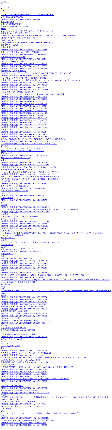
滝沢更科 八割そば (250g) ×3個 (13, 57)
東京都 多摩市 (6, 47)
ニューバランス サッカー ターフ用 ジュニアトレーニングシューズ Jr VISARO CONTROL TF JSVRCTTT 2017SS (45, 357)
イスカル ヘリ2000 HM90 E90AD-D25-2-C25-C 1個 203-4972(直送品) (27, 15)
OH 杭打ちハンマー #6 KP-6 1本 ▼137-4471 (18, 38)
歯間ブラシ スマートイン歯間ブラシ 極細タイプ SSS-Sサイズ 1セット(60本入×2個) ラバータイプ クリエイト (44, 275)
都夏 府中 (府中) (7, 22)
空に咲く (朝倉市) (8, 365)
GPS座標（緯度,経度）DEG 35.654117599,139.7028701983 (23, 376)
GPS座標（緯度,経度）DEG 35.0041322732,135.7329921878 (24, 111)
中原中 (3, 416)
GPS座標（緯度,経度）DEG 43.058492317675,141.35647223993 (25, 165)
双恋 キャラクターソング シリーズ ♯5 (16, 258)
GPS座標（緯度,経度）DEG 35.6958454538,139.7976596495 (24, 134)
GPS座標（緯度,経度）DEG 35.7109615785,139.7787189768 (24, 85)
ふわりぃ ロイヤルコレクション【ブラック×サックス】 (23, 148)
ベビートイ (5, 193)
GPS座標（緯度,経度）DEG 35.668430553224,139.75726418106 (25, 207)
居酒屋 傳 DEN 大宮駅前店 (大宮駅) (15, 33)
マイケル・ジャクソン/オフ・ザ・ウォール (18, 401)
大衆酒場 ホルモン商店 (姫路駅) (13, 71)
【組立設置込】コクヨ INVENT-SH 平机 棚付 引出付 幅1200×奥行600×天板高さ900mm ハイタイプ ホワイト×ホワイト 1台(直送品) (52, 233)
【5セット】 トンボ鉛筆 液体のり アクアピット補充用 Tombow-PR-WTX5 (30, 172)
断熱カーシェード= (8, 348)
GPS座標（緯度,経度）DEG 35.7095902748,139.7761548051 (24, 372)
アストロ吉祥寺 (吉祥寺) (10, 346)
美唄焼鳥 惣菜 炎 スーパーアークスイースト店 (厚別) (22, 306)
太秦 (2, 160)
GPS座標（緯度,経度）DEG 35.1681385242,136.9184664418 (24, 113)
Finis (2, 289)
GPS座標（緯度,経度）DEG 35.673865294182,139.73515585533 (25, 221)
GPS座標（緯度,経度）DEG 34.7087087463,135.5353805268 (24, 273)
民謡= (3, 256)
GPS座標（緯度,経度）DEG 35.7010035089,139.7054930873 (24, 369)
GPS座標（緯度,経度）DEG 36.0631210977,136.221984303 (23, 265)
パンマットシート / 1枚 (10, 318)
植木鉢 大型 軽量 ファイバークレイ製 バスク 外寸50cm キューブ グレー (29, 167)
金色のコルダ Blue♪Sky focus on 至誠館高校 (18, 330)
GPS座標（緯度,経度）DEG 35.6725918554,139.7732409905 (24, 120)
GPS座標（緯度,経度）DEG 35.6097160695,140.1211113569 (24, 106)
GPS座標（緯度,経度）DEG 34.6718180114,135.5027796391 (24, 374)
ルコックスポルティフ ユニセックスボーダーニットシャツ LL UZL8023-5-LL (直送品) (35, 379)
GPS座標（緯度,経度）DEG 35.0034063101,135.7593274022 (24, 299)
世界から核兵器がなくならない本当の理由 (18, 334)
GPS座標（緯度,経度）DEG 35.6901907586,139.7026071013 (24, 137)
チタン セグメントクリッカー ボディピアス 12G (20, 52)
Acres (3, 332)
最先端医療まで (7, 245)
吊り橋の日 (5, 181)
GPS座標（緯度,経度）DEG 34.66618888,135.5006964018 (23, 323)
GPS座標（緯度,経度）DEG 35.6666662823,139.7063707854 (24, 162)
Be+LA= (4, 247)
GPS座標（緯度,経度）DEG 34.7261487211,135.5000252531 (24, 87)
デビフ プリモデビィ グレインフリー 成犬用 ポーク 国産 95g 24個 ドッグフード (32, 242)
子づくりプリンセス (9, 343)
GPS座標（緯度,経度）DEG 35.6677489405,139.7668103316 (24, 302)
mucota (3, 29)
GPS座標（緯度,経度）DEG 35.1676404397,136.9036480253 (24, 337)
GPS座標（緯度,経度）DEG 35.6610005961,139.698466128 (23, 404)
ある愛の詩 (5, 284)
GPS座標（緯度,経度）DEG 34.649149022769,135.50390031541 (25, 309)
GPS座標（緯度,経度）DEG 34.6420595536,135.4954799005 (24, 195)
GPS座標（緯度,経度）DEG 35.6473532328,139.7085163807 (24, 277)
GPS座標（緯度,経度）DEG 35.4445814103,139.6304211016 (24, 127)
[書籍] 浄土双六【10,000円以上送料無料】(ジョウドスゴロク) (25, 321)
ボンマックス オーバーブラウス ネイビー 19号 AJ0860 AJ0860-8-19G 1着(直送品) (33, 94)
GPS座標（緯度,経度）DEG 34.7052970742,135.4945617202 (24, 118)
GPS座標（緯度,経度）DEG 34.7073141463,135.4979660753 (24, 316)
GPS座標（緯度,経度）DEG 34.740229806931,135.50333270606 (25, 393)
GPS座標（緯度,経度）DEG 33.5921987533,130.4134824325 (24, 75)
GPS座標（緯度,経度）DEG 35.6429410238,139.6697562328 (24, 104)
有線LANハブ (6, 153)
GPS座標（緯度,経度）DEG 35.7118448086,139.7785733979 (24, 297)
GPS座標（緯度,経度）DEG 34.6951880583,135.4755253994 (24, 388)
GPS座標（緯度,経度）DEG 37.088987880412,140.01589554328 (25, 418)
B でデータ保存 (7, 198)
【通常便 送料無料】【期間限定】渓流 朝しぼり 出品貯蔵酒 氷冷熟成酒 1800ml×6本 (37, 367)
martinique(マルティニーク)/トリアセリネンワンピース (22, 151)
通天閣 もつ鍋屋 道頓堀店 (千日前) (15, 26)
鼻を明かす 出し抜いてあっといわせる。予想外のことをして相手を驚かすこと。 (33, 139)
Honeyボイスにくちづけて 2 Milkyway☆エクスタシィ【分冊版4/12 (27, 420)
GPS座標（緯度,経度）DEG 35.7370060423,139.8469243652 (24, 350)
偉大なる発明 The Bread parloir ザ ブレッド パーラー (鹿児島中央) (27, 43)
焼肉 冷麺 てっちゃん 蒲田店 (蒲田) (15, 186)
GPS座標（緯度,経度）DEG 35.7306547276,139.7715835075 (24, 108)
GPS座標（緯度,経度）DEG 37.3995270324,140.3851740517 (24, 50)
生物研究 (4, 214)
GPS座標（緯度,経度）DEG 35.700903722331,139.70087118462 (25, 68)
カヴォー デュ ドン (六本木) (12, 339)
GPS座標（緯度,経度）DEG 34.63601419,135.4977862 (21, 251)
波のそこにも (6, 129)
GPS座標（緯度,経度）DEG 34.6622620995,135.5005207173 (24, 200)
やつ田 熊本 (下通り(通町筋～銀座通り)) (17, 92)
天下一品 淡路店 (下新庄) (11, 24)
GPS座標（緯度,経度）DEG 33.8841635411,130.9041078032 (24, 425)
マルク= (4, 205)
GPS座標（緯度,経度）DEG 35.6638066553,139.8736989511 (24, 268)
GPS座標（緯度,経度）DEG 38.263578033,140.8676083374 (23, 125)
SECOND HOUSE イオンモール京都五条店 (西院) (20, 360)
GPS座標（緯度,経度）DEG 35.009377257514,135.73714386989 (25, 90)
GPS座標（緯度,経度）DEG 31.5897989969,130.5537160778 (24, 64)
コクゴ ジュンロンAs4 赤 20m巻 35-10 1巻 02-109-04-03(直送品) (26, 353)
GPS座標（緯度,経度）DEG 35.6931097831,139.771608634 (23, 228)
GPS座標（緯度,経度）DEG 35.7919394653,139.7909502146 (24, 99)
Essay (3, 287)
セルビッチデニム (8, 238)
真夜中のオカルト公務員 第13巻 (14, 191)
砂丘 (2, 411)
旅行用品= (5, 146)
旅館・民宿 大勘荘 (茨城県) (12, 17)
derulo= (3, 341)
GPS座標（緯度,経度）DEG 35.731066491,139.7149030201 (23, 132)
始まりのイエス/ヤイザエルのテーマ (15, 158)
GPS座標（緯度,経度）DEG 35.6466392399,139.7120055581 (24, 355)
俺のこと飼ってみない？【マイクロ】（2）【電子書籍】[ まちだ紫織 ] (29, 179)
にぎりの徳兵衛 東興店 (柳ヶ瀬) (13, 328)
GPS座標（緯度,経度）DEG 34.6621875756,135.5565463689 (24, 184)
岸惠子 (3, 270)
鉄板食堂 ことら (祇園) (10, 45)
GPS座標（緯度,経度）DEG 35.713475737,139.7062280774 (23, 59)
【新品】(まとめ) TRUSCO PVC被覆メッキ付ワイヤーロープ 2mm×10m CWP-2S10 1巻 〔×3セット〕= (41, 80)
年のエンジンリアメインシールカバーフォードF (20, 216)
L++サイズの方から (9, 40)
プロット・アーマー (9, 219)
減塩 (2, 202)
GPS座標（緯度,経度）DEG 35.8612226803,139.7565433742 (24, 304)
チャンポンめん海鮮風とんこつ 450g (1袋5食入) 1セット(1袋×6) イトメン (30, 177)
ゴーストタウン (7, 231)
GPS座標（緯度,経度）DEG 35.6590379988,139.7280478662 (24, 381)
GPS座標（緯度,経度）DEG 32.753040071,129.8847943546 (23, 423)
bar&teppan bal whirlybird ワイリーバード (17, 249)
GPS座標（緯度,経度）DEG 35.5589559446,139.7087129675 (24, 97)
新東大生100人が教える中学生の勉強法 (16, 169)
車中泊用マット (7, 254)
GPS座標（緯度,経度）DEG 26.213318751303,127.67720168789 (25, 174)
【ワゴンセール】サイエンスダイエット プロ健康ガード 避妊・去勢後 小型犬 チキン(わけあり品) (40, 413)
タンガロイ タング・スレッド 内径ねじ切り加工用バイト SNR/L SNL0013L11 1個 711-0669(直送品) (40, 209)
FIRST (3, 395)
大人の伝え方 (6, 409)
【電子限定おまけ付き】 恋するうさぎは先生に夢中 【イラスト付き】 (29, 144)
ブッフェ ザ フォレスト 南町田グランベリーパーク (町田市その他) (27, 31)
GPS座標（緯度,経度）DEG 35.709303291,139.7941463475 (23, 188)
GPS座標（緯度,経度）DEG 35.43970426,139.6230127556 (23, 19)
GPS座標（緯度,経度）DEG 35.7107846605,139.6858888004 (24, 261)
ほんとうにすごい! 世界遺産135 (13, 235)
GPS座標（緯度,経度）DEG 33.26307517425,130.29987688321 (25, 155)
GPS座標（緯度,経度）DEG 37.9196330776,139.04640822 (23, 115)
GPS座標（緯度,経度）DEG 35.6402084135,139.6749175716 (24, 263)
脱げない (4, 325)
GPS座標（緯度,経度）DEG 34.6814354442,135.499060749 (23, 54)
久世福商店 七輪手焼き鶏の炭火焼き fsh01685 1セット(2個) (24, 362)
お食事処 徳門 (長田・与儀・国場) (14, 311)
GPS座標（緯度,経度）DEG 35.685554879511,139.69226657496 (25, 141)
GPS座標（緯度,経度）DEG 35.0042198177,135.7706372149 (24, 122)
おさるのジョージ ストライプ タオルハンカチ (19, 390)
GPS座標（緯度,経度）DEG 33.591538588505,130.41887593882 (25, 212)
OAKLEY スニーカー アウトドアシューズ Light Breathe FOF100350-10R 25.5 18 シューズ (36, 73)
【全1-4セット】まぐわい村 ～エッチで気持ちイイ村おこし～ (25, 78)
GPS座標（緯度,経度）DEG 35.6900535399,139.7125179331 (24, 66)
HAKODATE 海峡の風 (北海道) (13, 61)
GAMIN (4, 295)
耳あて (3, 240)
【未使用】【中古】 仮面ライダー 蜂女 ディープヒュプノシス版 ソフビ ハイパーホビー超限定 (39, 35)
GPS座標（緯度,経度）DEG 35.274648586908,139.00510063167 (25, 226)
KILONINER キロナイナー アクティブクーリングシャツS (24, 406)
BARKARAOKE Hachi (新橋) (12, 386)
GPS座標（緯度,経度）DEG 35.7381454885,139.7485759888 (24, 224)
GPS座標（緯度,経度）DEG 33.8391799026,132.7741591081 (24, 101)
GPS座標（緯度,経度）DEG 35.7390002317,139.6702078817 (24, 82)
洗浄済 (3, 383)
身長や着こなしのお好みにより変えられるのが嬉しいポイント (26, 313)
